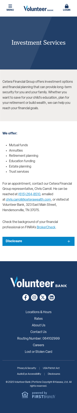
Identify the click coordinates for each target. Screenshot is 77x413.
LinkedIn (51, 297)
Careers (38, 345)
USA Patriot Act (51, 368)
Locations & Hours (39, 312)
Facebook (25, 297)
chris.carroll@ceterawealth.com (28, 199)
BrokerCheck (46, 227)
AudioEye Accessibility (29, 374)
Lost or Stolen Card (38, 352)
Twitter (43, 297)
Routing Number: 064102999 (38, 338)
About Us (38, 325)
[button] (66, 8)
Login (67, 7)
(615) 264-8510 (29, 194)
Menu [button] (10, 7)
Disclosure (14, 241)
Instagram (34, 297)
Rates (38, 319)
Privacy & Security (26, 368)
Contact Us (38, 332)
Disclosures (54, 374)
